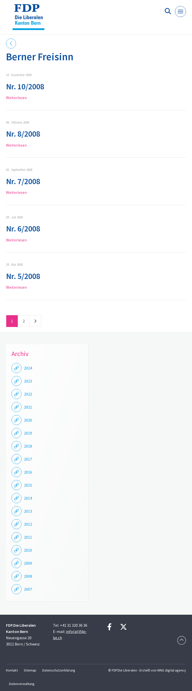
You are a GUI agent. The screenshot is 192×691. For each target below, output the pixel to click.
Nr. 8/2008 (23, 134)
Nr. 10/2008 (25, 87)
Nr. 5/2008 (23, 276)
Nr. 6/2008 (23, 229)
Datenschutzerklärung (58, 670)
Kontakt (12, 670)
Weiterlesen (16, 97)
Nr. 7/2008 (23, 181)
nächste (35, 322)
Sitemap (30, 670)
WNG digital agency (171, 670)
